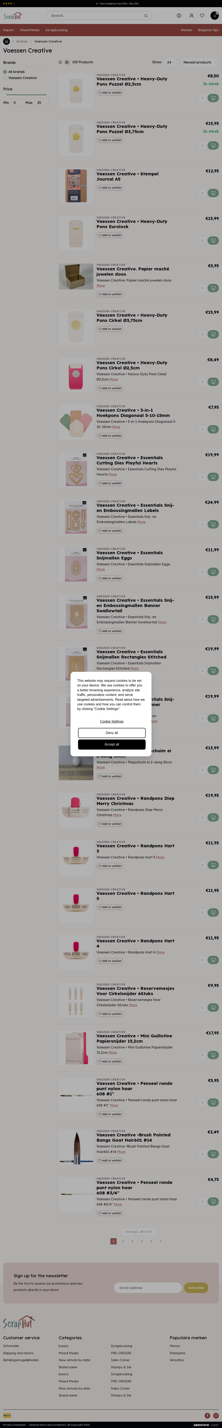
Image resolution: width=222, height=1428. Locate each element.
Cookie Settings (112, 721)
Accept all (111, 744)
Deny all (112, 733)
